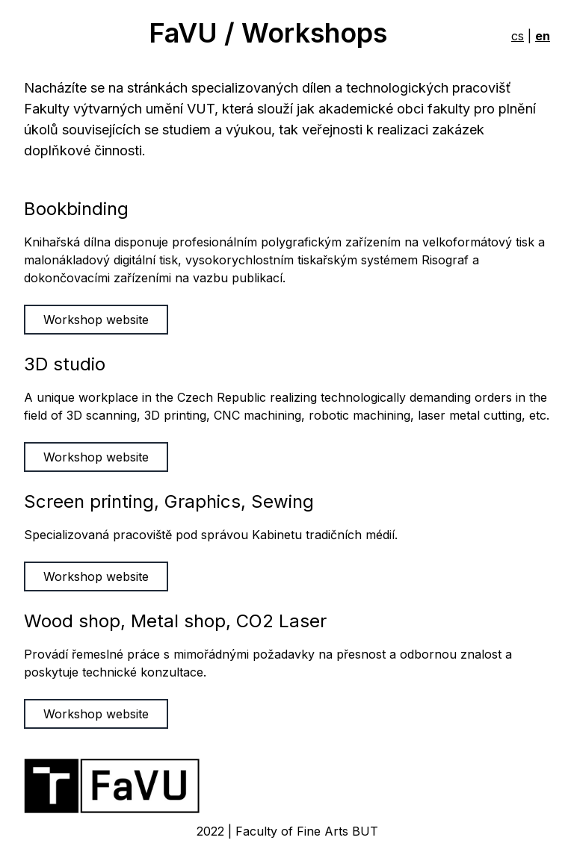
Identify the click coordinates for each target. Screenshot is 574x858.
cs (517, 35)
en (542, 35)
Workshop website (96, 319)
